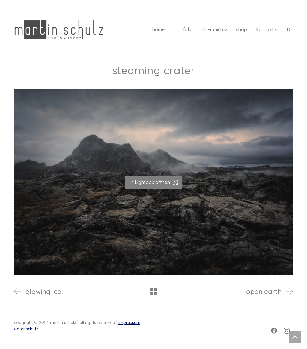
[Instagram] (286, 330)
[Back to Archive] (153, 291)
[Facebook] (274, 330)
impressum (129, 322)
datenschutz (26, 329)
